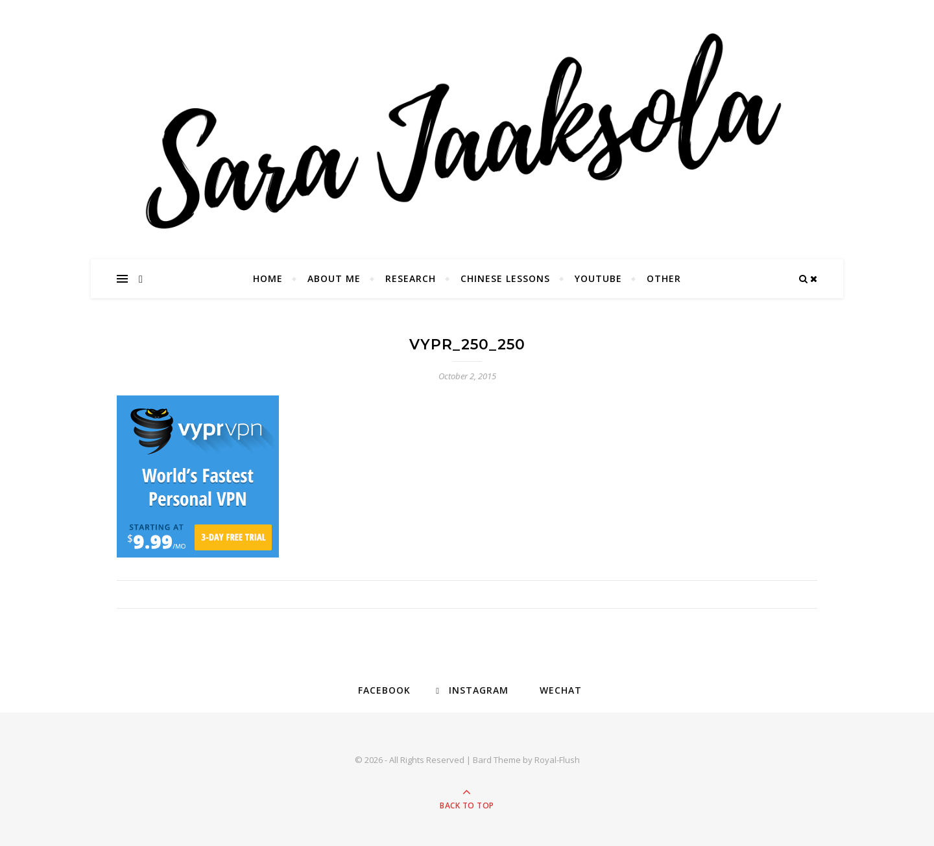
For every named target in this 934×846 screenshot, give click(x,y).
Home (268, 278)
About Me (334, 278)
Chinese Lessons (505, 278)
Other (664, 278)
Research (410, 278)
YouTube (598, 278)
